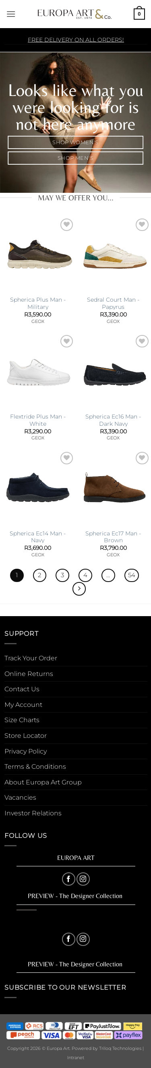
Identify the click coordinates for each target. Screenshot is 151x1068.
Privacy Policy (25, 751)
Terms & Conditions (35, 766)
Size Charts (21, 720)
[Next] (79, 589)
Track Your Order (30, 658)
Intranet (75, 1057)
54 (131, 575)
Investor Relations (33, 813)
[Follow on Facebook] (68, 879)
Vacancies (20, 797)
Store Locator (25, 735)
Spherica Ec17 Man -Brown (113, 537)
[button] (11, 14)
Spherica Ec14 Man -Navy (38, 537)
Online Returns (28, 674)
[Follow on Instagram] (83, 879)
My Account (23, 705)
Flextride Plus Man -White (38, 420)
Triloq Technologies (120, 1048)
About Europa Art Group (43, 782)
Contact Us (21, 689)
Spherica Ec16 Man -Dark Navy (113, 420)
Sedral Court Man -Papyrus (113, 303)
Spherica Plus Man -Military (38, 303)
